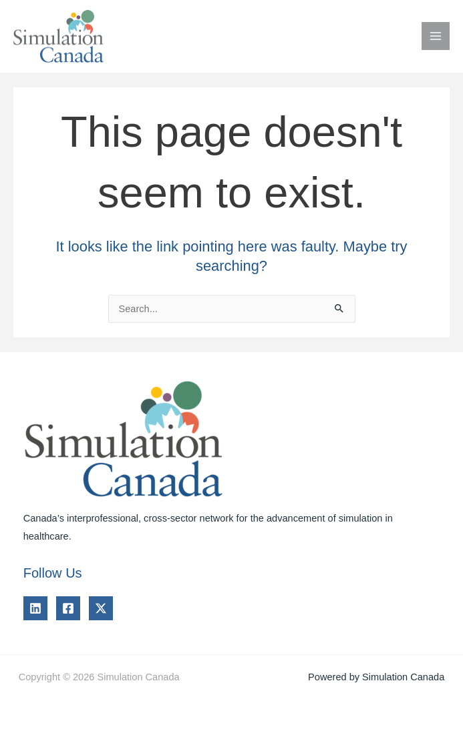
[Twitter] (101, 608)
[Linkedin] (35, 608)
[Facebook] (68, 608)
